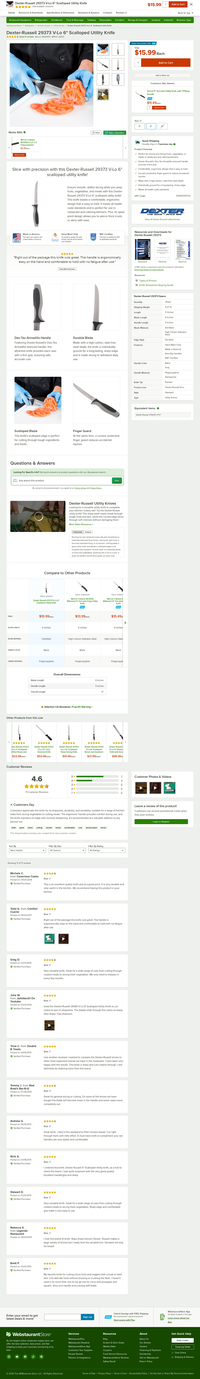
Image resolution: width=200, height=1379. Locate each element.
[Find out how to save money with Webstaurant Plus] (150, 98)
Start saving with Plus (124, 1320)
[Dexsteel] (182, 251)
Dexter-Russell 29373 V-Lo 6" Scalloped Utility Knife (46, 601)
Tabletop (91, 20)
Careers (143, 1346)
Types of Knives (157, 280)
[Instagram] (8, 1356)
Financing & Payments (150, 1350)
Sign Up (87, 1317)
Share (96, 132)
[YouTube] (17, 1356)
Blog (105, 1339)
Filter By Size (55, 846)
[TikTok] (33, 1356)
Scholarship (145, 1354)
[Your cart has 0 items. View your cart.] (189, 11)
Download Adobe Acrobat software (149, 270)
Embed (88, 532)
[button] (103, 49)
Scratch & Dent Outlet (113, 1343)
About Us (144, 1339)
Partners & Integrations (79, 1358)
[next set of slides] (125, 742)
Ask (117, 480)
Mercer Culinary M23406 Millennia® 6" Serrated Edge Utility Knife (82, 601)
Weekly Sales (109, 1346)
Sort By (12, 846)
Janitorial (155, 20)
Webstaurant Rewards (78, 1343)
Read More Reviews (67, 269)
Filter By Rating (95, 846)
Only (137, 48)
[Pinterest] (41, 1356)
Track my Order (182, 1347)
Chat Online (179, 1353)
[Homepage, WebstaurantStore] (32, 11)
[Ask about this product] (67, 480)
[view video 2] (155, 787)
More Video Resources (80, 524)
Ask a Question (114, 132)
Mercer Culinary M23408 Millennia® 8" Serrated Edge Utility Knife (118, 601)
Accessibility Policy (138, 1373)
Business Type (184, 20)
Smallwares (57, 20)
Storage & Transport (138, 20)
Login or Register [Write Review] (161, 821)
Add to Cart (159, 108)
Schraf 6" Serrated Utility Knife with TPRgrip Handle (168, 92)
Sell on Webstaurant (149, 1358)
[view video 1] (141, 787)
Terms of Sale (88, 1373)
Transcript (78, 532)
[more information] (174, 144)
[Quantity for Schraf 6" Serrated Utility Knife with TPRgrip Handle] (149, 108)
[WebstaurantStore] (32, 1334)
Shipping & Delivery (183, 1357)
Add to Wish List (162, 75)
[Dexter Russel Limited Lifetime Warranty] (162, 251)
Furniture (119, 20)
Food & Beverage (75, 20)
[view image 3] (169, 787)
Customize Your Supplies (80, 1350)
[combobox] (96, 11)
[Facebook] (25, 1356)
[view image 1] (49, 939)
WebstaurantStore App (79, 1346)
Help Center (183, 1340)
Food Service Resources (115, 1354)
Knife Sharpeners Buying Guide (164, 285)
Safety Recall (109, 1361)
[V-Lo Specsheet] (142, 251)
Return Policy (146, 1361)
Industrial (168, 20)
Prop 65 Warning (81, 706)
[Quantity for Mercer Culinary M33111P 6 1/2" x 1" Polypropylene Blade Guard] (10, 155)
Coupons (107, 1350)
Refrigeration (41, 20)
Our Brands (145, 1343)
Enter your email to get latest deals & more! (22, 1317)
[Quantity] (138, 62)
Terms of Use (80, 488)
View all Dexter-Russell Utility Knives (162, 219)
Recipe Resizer (75, 1354)
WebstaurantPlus (76, 1339)
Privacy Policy (95, 488)
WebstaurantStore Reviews (116, 1358)
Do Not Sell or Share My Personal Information (172, 1373)
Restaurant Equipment (20, 20)
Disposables (105, 20)
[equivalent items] (158, 408)
